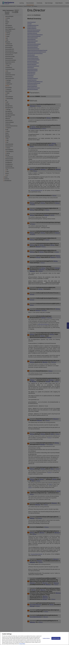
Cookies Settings (46, 639)
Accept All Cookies (56, 639)
